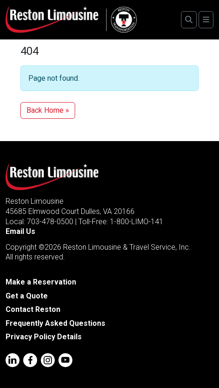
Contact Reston (33, 309)
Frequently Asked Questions (55, 323)
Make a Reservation (41, 282)
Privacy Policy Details (44, 336)
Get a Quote (27, 295)
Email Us (20, 231)
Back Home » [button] (47, 110)
